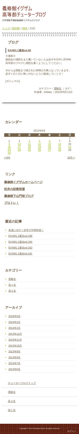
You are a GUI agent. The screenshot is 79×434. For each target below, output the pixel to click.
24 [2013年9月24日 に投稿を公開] (19, 150)
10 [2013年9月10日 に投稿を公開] (19, 144)
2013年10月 (15, 345)
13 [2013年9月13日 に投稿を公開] (49, 144)
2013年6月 (14, 369)
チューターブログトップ (22, 383)
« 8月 (7, 157)
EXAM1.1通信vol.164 (20, 241)
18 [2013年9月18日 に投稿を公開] (29, 147)
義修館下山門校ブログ (19, 196)
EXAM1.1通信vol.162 (20, 247)
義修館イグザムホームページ (23, 182)
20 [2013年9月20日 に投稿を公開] (49, 147)
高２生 (12, 290)
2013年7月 (14, 363)
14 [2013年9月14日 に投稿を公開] (59, 144)
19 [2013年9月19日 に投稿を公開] (39, 147)
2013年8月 (14, 357)
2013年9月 (14, 351)
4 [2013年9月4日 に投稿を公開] (29, 141)
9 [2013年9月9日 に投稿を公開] (9, 144)
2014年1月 (14, 328)
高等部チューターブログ (24, 11)
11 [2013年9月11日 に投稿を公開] (29, 144)
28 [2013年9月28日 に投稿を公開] (59, 150)
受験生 (58, 88)
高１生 (12, 285)
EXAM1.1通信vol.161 (20, 253)
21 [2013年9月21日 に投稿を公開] (59, 147)
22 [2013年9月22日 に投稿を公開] (69, 147)
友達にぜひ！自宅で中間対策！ (26, 230)
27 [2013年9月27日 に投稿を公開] (49, 150)
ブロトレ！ (11, 202)
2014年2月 (14, 322)
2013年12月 (15, 333)
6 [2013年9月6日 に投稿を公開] (49, 141)
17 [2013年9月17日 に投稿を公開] (19, 147)
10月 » (71, 157)
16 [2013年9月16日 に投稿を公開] (9, 147)
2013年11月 (15, 339)
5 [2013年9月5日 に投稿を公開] (39, 141)
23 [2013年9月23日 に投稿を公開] (9, 150)
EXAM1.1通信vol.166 (20, 236)
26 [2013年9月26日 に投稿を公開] (39, 150)
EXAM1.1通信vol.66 (19, 50)
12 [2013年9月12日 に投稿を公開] (39, 144)
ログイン (71, 431)
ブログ (13, 42)
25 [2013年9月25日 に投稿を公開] (29, 150)
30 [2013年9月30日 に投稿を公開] (9, 153)
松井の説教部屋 (14, 189)
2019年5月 (14, 316)
